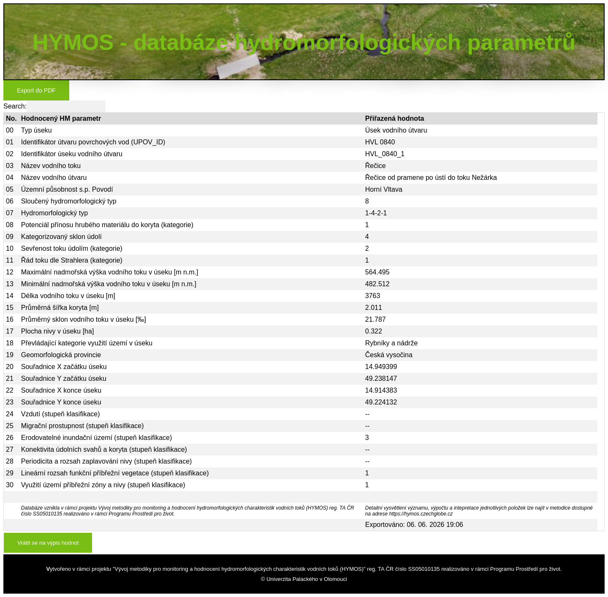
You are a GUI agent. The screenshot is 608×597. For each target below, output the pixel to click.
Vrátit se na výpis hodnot (48, 543)
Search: (54, 106)
